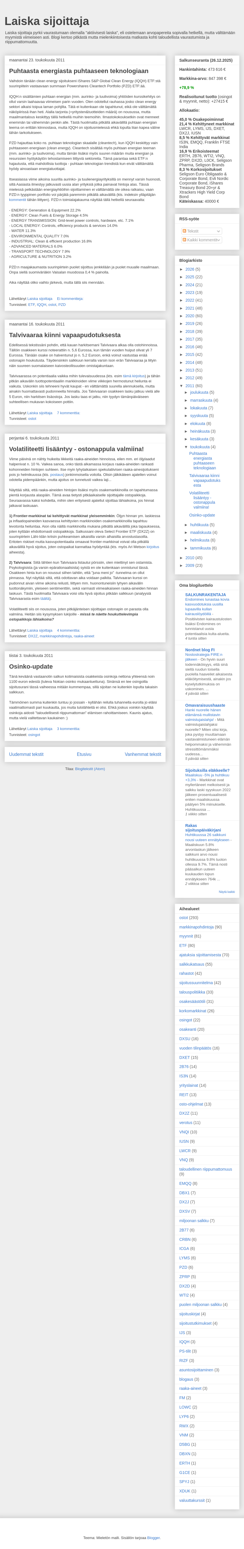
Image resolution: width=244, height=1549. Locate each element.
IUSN (184, 1141)
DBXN (184, 1453)
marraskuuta (201, 400)
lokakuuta (199, 408)
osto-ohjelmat (191, 1104)
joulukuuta (199, 392)
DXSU (184, 1038)
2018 (190, 331)
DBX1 (184, 1193)
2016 (190, 347)
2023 (190, 292)
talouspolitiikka (192, 992)
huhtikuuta (200, 524)
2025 (190, 277)
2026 (190, 269)
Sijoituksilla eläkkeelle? (207, 770)
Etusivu (84, 754)
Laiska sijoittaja (47, 21)
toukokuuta (200, 447)
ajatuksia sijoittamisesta (200, 955)
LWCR (185, 1150)
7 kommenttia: (69, 413)
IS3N (183, 1076)
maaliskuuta (201, 532)
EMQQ (185, 1183)
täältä (45, 598)
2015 (190, 354)
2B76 (184, 1066)
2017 (190, 339)
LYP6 (184, 1416)
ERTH (184, 1463)
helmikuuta (200, 540)
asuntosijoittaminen (196, 1370)
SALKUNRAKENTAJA (205, 594)
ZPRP (184, 1276)
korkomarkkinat (192, 1011)
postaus (56, 474)
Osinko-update (31, 666)
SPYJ (184, 1481)
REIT (183, 1094)
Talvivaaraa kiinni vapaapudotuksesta (65, 335)
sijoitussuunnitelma (196, 982)
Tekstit (190, 231)
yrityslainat (188, 1085)
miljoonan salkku (194, 1220)
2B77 (184, 1230)
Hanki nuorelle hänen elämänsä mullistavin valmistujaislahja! (203, 715)
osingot (34, 735)
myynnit (186, 936)
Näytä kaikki (227, 891)
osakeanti (187, 1029)
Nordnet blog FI (199, 650)
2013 (190, 370)
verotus (185, 1122)
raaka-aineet (84, 636)
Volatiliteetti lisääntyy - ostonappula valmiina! (76, 449)
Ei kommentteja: (71, 298)
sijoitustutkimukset (195, 1323)
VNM (183, 1435)
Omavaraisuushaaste (205, 705)
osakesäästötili (192, 1001)
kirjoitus (153, 547)
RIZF (183, 1360)
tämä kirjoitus (133, 376)
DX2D (184, 1286)
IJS (182, 1332)
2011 (190, 385)
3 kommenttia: (69, 729)
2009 (190, 565)
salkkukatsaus (191, 964)
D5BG (184, 1444)
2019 (190, 323)
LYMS (184, 1258)
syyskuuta (199, 415)
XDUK (184, 1491)
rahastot (186, 973)
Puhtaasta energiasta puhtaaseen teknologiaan (78, 70)
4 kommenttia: (69, 630)
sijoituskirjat (189, 1314)
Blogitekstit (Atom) (90, 769)
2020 (190, 316)
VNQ (183, 1160)
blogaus (186, 1379)
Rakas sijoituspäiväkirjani (203, 827)
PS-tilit (185, 1351)
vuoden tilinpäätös (195, 1048)
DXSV (184, 1211)
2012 (190, 378)
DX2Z (32, 636)
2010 (190, 557)
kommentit (17, 200)
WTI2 (184, 1295)
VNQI (184, 1132)
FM (182, 1397)
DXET (184, 1057)
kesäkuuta (199, 439)
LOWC (185, 1407)
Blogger (153, 1538)
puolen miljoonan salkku (200, 1304)
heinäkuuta (200, 431)
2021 (190, 308)
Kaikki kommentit (200, 240)
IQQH (41, 304)
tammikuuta (201, 548)
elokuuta (198, 423)
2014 (190, 362)
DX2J (184, 1202)
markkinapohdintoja (56, 636)
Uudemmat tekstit (26, 754)
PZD (62, 304)
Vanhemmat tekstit (143, 754)
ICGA (184, 1248)
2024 (190, 285)
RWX (183, 1426)
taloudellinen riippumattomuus (205, 1169)
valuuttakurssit (192, 1500)
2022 (190, 300)
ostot (52, 304)
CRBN (185, 1239)
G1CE (184, 1472)
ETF (31, 304)
